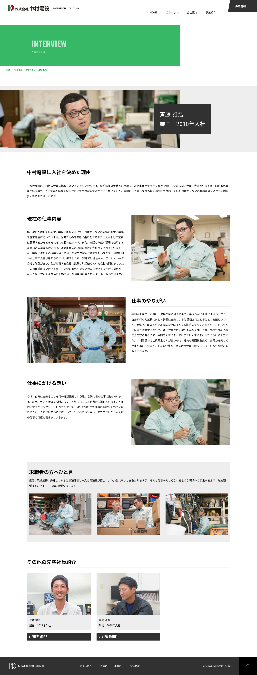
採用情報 (240, 6)
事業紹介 (211, 12)
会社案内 (192, 12)
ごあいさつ (172, 12)
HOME (153, 12)
